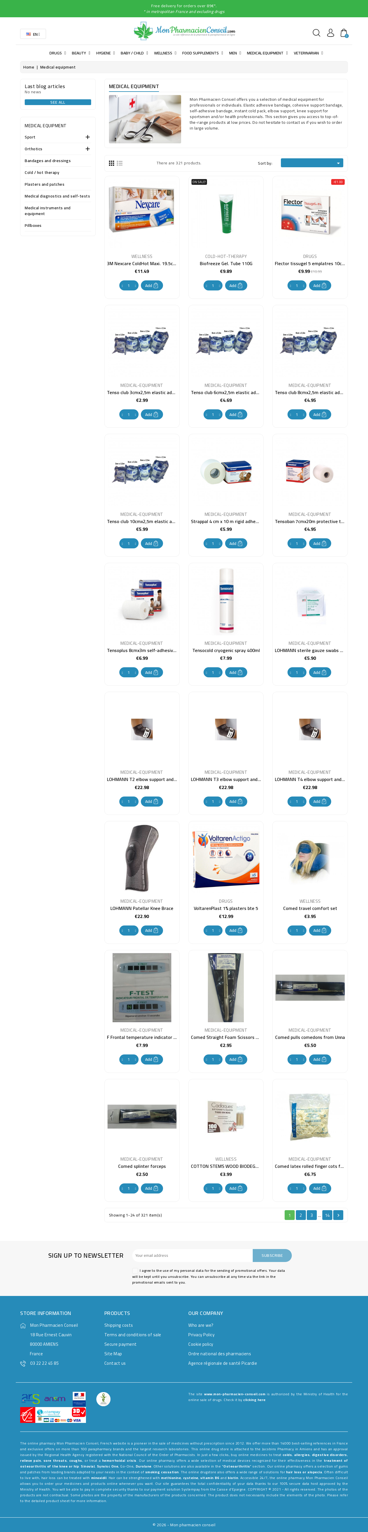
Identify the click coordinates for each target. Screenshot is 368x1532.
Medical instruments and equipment (48, 211)
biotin (233, 1477)
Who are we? (201, 1325)
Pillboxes (33, 226)
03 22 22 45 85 (44, 1363)
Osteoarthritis (236, 1466)
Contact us (115, 1363)
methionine (171, 1477)
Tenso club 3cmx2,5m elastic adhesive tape (151, 392)
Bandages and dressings (48, 161)
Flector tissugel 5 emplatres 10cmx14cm (317, 263)
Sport (30, 137)
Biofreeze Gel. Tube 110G (226, 263)
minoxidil (99, 1477)
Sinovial (88, 1466)
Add (152, 285)
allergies (302, 1454)
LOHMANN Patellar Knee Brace (141, 908)
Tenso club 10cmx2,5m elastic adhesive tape (153, 521)
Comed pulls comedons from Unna (310, 1037)
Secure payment (120, 1344)
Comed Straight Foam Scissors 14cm (229, 1037)
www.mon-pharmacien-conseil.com (234, 1394)
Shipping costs (118, 1325)
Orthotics (34, 149)
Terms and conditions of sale (132, 1334)
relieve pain (30, 1460)
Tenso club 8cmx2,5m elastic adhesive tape (319, 392)
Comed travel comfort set (310, 908)
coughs (75, 1460)
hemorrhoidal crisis (119, 1460)
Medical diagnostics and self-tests (57, 196)
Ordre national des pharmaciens (219, 1353)
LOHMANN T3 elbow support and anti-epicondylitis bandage (252, 779)
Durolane (144, 1466)
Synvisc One (107, 1466)
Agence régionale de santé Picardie (222, 1363)
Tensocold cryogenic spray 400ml (226, 650)
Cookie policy (200, 1344)
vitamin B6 (209, 1477)
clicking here (254, 1399)
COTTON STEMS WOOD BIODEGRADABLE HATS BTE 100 (248, 1166)
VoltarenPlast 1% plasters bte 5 (226, 908)
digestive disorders (329, 1454)
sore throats (55, 1460)
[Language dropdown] (33, 34)
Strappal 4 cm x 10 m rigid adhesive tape (233, 521)
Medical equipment (46, 125)
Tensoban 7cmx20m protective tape (311, 521)
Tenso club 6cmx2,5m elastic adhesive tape (235, 392)
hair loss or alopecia (304, 1472)
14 (327, 1215)
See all (57, 102)
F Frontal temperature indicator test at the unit (156, 1037)
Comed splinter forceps (142, 1166)
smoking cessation (162, 1472)
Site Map (113, 1353)
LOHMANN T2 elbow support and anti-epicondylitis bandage (168, 779)
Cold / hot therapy (42, 173)
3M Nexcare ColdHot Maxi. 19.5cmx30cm (148, 263)
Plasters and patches (44, 184)
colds (287, 1454)
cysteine (190, 1477)
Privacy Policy (201, 1334)
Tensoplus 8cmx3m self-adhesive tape (146, 650)
